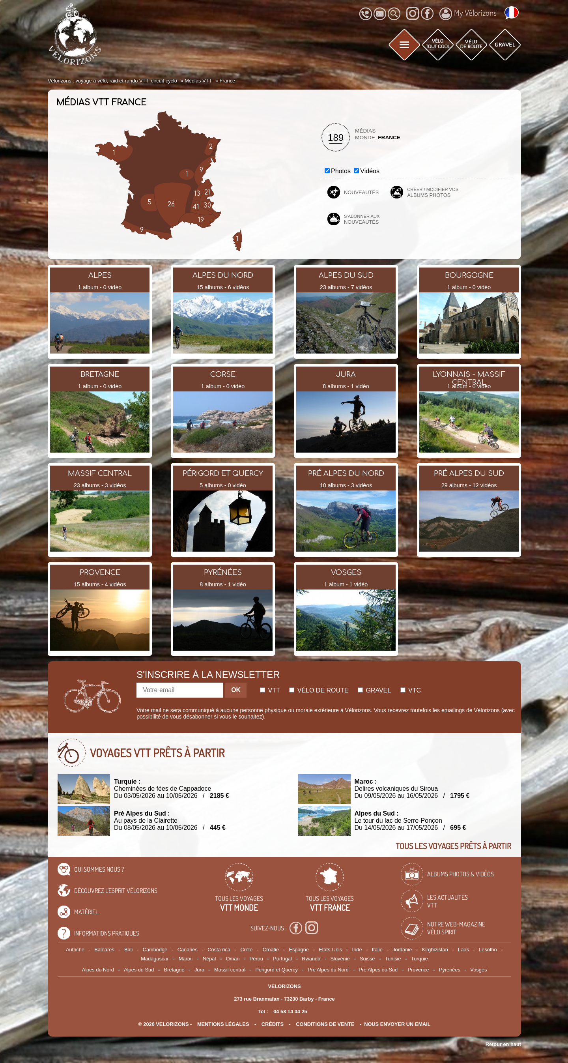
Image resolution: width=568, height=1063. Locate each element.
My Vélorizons (468, 13)
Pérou (256, 959)
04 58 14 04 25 (290, 1011)
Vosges (478, 970)
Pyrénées (449, 970)
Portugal (282, 959)
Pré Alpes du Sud (378, 970)
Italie (377, 950)
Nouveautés (361, 192)
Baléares (104, 950)
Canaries (188, 950)
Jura (199, 970)
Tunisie (393, 959)
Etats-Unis (330, 950)
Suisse (367, 959)
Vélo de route (318, 690)
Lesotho (488, 950)
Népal (209, 959)
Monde (365, 137)
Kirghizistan (435, 950)
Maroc (186, 959)
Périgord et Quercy (276, 970)
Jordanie (402, 950)
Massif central (229, 970)
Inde (357, 950)
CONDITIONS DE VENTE (325, 1024)
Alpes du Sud (139, 970)
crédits (273, 1024)
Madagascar (154, 959)
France (389, 137)
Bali (128, 950)
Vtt (270, 690)
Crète (246, 950)
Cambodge (155, 950)
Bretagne (174, 970)
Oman (233, 959)
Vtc (410, 690)
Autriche (75, 950)
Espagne (299, 950)
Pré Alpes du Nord (328, 970)
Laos (463, 950)
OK (236, 690)
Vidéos (369, 171)
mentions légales (223, 1024)
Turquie (419, 959)
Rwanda (311, 959)
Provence (418, 970)
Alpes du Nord (98, 970)
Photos (341, 171)
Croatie (271, 950)
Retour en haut (503, 1044)
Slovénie (340, 959)
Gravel (374, 690)
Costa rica (218, 950)
